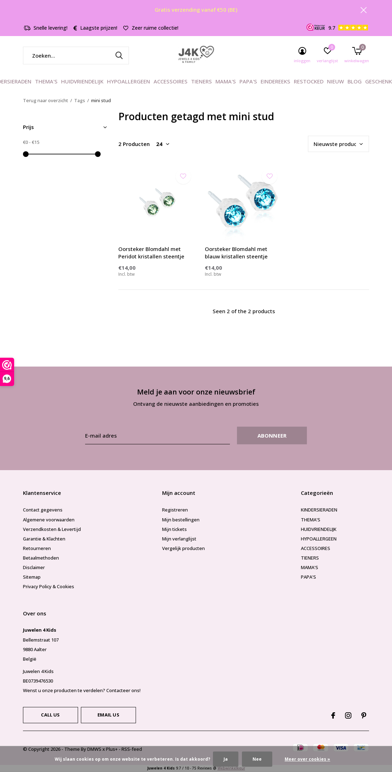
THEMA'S (46, 81)
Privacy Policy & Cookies (48, 586)
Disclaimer (34, 567)
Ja (226, 759)
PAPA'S (248, 81)
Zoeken (119, 55)
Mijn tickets (174, 529)
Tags (79, 100)
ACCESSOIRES (171, 81)
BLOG (355, 81)
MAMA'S (225, 81)
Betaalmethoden (41, 558)
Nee (257, 759)
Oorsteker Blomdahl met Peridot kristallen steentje (151, 252)
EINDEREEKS (275, 81)
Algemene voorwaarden (49, 519)
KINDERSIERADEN (319, 510)
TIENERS (201, 81)
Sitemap (32, 577)
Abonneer (272, 435)
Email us (108, 715)
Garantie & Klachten (44, 539)
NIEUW (335, 81)
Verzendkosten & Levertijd (52, 529)
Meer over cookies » (307, 759)
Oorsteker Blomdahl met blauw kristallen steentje (236, 252)
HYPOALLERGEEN (128, 81)
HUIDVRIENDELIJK (82, 81)
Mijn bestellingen (181, 519)
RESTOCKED (308, 81)
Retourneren (37, 548)
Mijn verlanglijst (179, 539)
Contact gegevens (43, 510)
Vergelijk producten (183, 548)
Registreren (175, 510)
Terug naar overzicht (45, 100)
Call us (50, 715)
